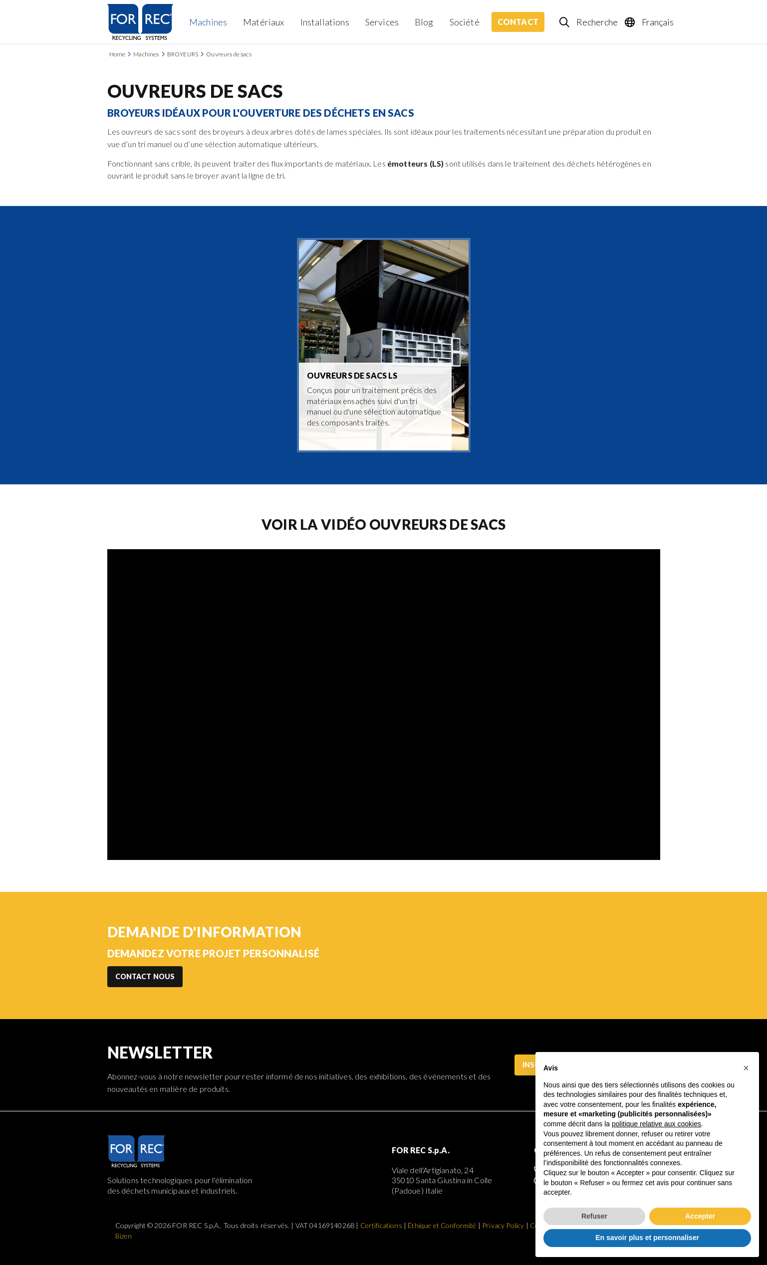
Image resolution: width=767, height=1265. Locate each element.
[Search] (589, 22)
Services (382, 21)
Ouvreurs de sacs (229, 54)
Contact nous (145, 976)
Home (117, 54)
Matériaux (263, 21)
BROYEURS (182, 54)
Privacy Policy (503, 1225)
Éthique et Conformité (442, 1225)
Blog (424, 21)
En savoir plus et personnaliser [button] (647, 1238)
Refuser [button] (594, 1216)
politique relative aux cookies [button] (656, 1124)
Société (465, 21)
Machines (208, 21)
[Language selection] (650, 22)
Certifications (381, 1225)
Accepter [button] (700, 1216)
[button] (746, 1068)
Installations (324, 21)
